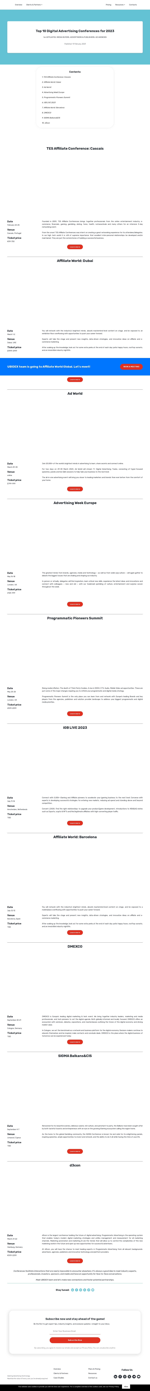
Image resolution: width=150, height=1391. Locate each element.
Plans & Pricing (94, 1369)
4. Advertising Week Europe (53, 92)
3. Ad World (46, 87)
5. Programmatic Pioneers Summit (56, 97)
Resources (92, 1373)
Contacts (133, 5)
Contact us (92, 1378)
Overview (18, 5)
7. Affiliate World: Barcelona (53, 108)
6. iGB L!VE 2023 (49, 102)
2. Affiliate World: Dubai (51, 82)
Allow (126, 1387)
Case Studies (59, 1378)
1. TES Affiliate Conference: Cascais (56, 77)
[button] (75, 247)
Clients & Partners (33, 5)
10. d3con (46, 123)
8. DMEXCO (46, 113)
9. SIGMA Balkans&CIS (51, 118)
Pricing (108, 5)
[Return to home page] (75, 4)
